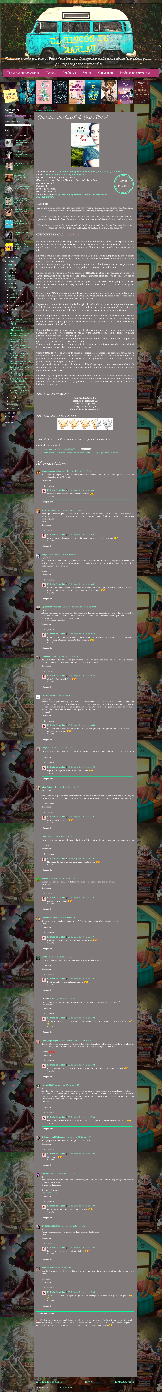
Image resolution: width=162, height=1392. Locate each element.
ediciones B (85, 453)
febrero (13, 404)
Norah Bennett (48, 510)
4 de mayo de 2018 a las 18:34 (83, 607)
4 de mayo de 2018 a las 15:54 (64, 554)
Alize (43, 836)
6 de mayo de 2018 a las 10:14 (85, 1040)
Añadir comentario (45, 1314)
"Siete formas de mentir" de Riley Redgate (21, 200)
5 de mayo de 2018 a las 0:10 (62, 917)
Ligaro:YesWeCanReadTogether (55, 607)
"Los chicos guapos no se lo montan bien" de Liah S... (20, 347)
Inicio (88, 1381)
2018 (10, 287)
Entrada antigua (124, 1381)
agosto (13, 305)
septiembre (15, 301)
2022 (10, 272)
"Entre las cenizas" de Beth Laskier (22, 187)
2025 (10, 261)
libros (93, 453)
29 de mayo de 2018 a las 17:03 (81, 1117)
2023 (10, 268)
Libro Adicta (46, 787)
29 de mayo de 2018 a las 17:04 (81, 1292)
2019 (10, 283)
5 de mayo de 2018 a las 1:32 (60, 957)
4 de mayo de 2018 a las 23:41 (62, 878)
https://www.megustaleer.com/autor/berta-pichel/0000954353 (91, 171)
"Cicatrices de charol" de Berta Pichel (19, 385)
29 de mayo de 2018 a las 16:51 (81, 584)
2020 (10, 279)
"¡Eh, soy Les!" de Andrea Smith (17, 374)
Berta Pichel (48, 453)
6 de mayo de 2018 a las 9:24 (62, 998)
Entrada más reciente (49, 1381)
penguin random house (107, 453)
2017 (10, 413)
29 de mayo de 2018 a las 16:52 (81, 634)
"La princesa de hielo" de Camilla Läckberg (21, 142)
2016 (10, 416)
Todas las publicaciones (23, 73)
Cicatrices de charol (64, 453)
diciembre (14, 290)
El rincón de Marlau (56, 490)
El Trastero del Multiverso (53, 1137)
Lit (42, 695)
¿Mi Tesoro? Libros (49, 1193)
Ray (43, 1268)
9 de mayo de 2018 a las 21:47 (58, 1268)
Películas (69, 73)
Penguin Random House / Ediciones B (65, 174)
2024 (10, 265)
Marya (44, 748)
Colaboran (105, 73)
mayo (12, 316)
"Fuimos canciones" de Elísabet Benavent (19, 334)
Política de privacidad (135, 73)
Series (87, 73)
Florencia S (46, 656)
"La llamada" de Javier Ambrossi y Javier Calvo (21, 246)
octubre (13, 298)
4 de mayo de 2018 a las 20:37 (60, 748)
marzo (13, 401)
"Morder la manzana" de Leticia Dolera (20, 362)
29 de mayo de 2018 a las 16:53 (81, 725)
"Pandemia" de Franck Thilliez (20, 210)
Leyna (44, 957)
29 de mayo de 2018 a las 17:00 (81, 767)
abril (12, 397)
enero (13, 408)
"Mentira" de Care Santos (22, 164)
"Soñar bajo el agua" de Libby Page (20, 223)
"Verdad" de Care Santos (21, 233)
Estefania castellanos (50, 1226)
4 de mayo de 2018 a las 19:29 (65, 656)
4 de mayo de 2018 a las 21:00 (59, 836)
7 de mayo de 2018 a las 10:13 (66, 1085)
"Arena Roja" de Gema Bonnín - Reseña (21, 177)
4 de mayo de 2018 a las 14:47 (68, 510)
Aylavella (45, 917)
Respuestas (49, 486)
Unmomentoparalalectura (52, 471)
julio (12, 309)
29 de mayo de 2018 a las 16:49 (81, 534)
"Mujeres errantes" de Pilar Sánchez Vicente (20, 340)
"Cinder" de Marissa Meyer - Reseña (21, 154)
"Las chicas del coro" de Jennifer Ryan (20, 368)
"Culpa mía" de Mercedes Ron (17, 328)
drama (76, 453)
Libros (51, 73)
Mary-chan (46, 554)
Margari (44, 878)
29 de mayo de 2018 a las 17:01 (81, 858)
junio (12, 313)
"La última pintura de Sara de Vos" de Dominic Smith (19, 355)
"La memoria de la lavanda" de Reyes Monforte (18, 321)
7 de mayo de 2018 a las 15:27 (62, 1173)
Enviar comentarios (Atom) (60, 1387)
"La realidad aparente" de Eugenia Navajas (19, 391)
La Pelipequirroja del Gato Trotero (56, 1040)
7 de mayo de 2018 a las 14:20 (78, 1137)
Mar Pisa (45, 1173)
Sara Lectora (47, 1085)
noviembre (15, 294)
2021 (10, 276)
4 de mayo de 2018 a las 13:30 (78, 471)
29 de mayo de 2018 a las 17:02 (81, 1018)
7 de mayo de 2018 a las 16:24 (73, 1226)
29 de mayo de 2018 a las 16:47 (81, 490)
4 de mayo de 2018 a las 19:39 (57, 695)
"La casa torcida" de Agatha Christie (18, 380)
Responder (46, 480)
